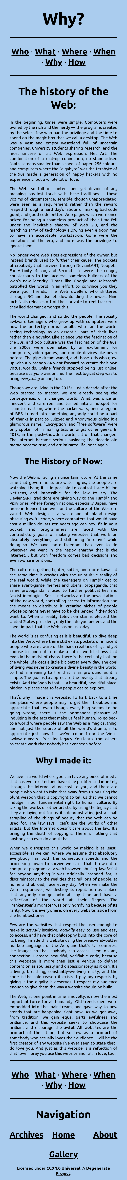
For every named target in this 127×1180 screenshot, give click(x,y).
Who (20, 51)
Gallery (63, 1154)
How (76, 61)
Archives (26, 1134)
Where (74, 51)
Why (53, 61)
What (45, 51)
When (104, 51)
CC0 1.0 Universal (63, 1168)
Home (63, 1134)
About (105, 1134)
